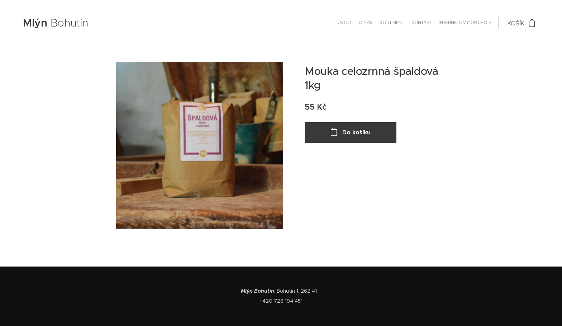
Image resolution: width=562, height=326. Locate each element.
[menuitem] (463, 23)
